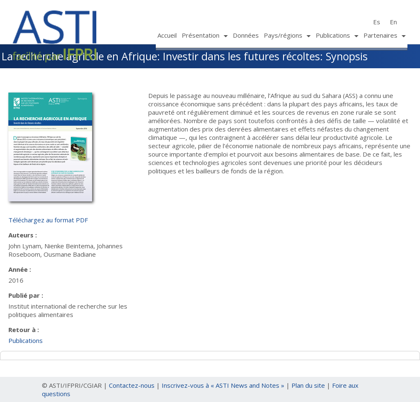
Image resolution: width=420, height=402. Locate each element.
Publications (25, 340)
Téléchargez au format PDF (48, 220)
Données (246, 35)
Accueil (167, 35)
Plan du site (308, 385)
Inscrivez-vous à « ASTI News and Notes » (223, 385)
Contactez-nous (132, 385)
